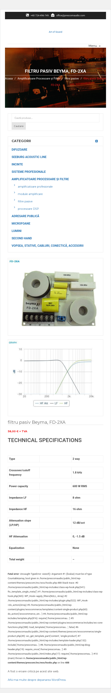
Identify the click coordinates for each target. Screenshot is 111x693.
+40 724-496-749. (37, 15)
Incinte (17, 164)
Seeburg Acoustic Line (29, 157)
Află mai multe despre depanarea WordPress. (37, 680)
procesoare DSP (28, 208)
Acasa (9, 78)
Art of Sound (55, 31)
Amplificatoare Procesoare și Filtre (39, 78)
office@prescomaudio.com (68, 15)
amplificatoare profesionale (35, 186)
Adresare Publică (25, 216)
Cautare (19, 126)
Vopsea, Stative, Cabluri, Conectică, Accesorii (48, 245)
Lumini (17, 231)
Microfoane (21, 223)
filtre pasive (72, 78)
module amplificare (30, 194)
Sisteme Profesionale (29, 172)
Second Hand (22, 238)
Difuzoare (19, 149)
